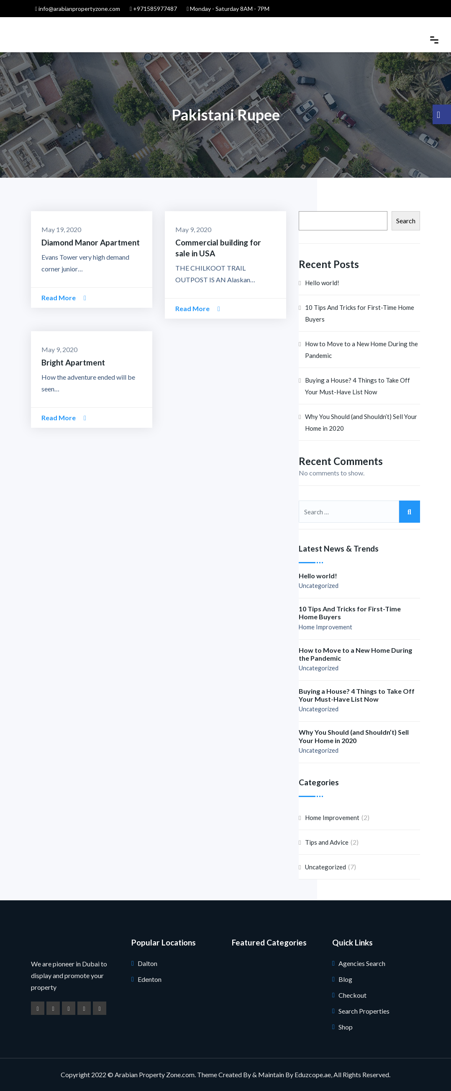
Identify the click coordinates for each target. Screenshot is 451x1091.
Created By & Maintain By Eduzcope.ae (274, 1074)
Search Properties (364, 1011)
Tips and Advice (326, 842)
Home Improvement (325, 627)
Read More (63, 297)
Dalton (147, 963)
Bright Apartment (73, 362)
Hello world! (322, 282)
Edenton (149, 979)
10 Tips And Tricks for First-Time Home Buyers (359, 313)
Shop (345, 1027)
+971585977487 (153, 8)
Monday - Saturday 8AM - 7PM (228, 8)
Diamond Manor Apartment (90, 242)
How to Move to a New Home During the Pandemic (361, 349)
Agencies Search (361, 963)
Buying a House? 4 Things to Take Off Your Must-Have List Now (357, 386)
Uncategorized (318, 585)
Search (405, 221)
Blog (345, 979)
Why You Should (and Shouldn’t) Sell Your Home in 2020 (361, 422)
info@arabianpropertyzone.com (77, 8)
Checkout (352, 995)
